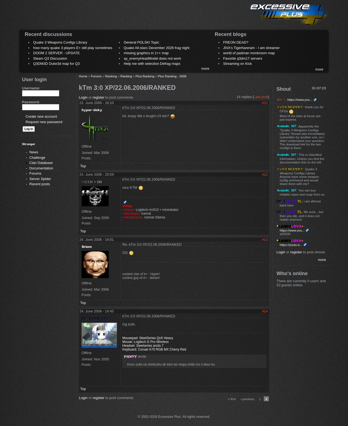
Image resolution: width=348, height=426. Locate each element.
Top (83, 166)
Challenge (37, 158)
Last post (261, 97)
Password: (32, 102)
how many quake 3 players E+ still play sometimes (72, 48)
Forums (35, 173)
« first (232, 399)
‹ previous (247, 399)
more (205, 68)
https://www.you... (299, 99)
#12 (265, 174)
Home (83, 76)
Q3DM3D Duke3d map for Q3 (56, 64)
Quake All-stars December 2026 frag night (156, 48)
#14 (265, 311)
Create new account (41, 116)
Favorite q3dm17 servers (242, 58)
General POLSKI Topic (141, 42)
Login (83, 97)
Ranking (111, 76)
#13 (265, 240)
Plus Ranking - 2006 (172, 76)
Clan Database (41, 163)
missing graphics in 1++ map (146, 53)
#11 (265, 103)
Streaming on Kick (237, 64)
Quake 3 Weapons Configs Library (60, 42)
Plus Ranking (145, 76)
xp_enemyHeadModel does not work (152, 58)
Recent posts (39, 184)
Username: (32, 88)
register (98, 97)
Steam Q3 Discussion (50, 58)
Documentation (41, 168)
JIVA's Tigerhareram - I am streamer (251, 48)
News (33, 152)
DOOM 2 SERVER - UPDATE (56, 53)
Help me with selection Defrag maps (152, 64)
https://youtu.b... (291, 245)
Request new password (44, 122)
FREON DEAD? (235, 42)
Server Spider (40, 179)
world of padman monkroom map (249, 53)
